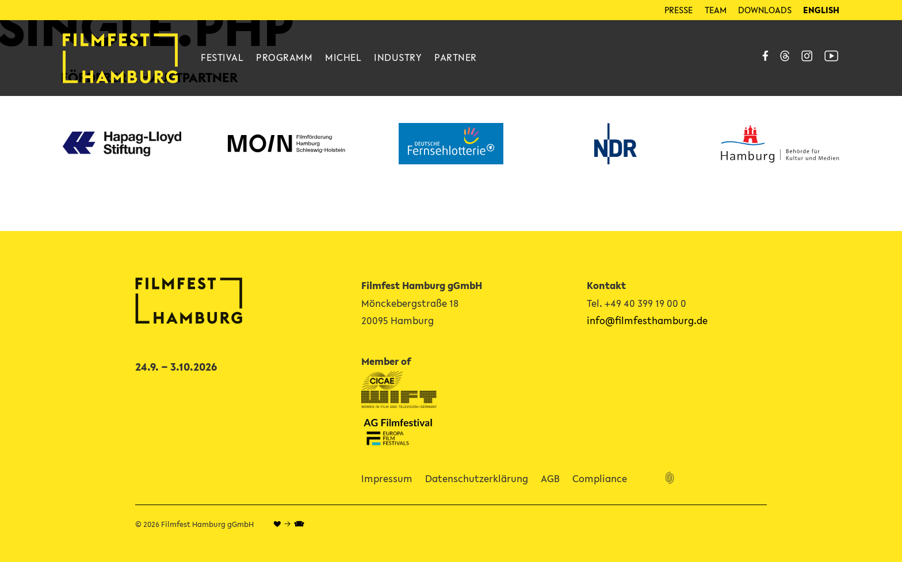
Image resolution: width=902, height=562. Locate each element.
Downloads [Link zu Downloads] (765, 9)
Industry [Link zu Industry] (398, 57)
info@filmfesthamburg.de (647, 320)
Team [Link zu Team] (716, 9)
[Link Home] (120, 58)
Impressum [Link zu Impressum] (386, 478)
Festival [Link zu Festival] (222, 57)
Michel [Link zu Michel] (343, 57)
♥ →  (289, 525)
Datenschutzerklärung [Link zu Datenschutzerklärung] (476, 478)
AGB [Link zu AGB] (550, 478)
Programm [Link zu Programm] (284, 57)
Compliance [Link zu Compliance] (599, 478)
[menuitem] (821, 10)
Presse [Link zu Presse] (678, 9)
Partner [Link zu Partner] (455, 57)
